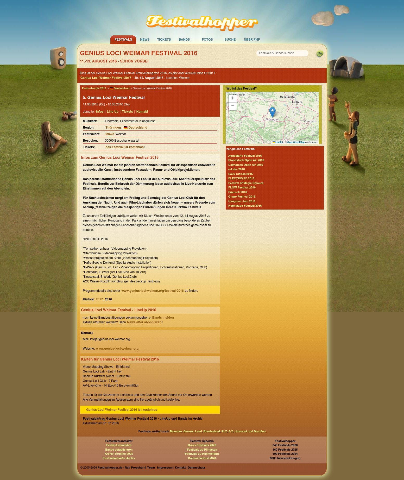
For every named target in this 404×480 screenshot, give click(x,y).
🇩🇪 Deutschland (119, 88)
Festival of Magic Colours (245, 183)
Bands (184, 39)
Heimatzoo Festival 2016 (245, 205)
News (145, 39)
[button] (272, 112)
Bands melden (163, 317)
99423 (109, 134)
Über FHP (252, 39)
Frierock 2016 (237, 192)
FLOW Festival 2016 (242, 187)
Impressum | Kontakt (171, 467)
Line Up (113, 111)
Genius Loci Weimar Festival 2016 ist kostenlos (121, 409)
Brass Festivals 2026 (202, 445)
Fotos (207, 39)
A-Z (230, 431)
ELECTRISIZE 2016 (241, 178)
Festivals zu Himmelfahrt (202, 453)
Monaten (176, 431)
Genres (188, 431)
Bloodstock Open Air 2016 (246, 160)
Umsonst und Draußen (250, 431)
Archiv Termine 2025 (119, 453)
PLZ (224, 431)
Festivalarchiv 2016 (94, 88)
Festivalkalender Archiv (119, 458)
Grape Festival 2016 (241, 196)
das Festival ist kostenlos (124, 147)
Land (198, 431)
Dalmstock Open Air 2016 (245, 164)
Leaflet (278, 142)
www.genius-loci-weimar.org (117, 348)
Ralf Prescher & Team (140, 467)
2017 (99, 299)
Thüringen (113, 127)
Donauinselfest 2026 (202, 458)
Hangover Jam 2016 (241, 201)
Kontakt (142, 111)
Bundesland (211, 431)
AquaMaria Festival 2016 (245, 155)
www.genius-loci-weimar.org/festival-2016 (153, 290)
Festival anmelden (118, 445)
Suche (230, 39)
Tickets (164, 39)
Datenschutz (196, 467)
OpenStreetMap (296, 142)
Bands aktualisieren (118, 449)
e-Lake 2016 (236, 169)
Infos (99, 111)
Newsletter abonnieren (144, 322)
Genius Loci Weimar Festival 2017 (105, 77)
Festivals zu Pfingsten (202, 449)
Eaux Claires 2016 (240, 174)
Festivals (123, 39)
